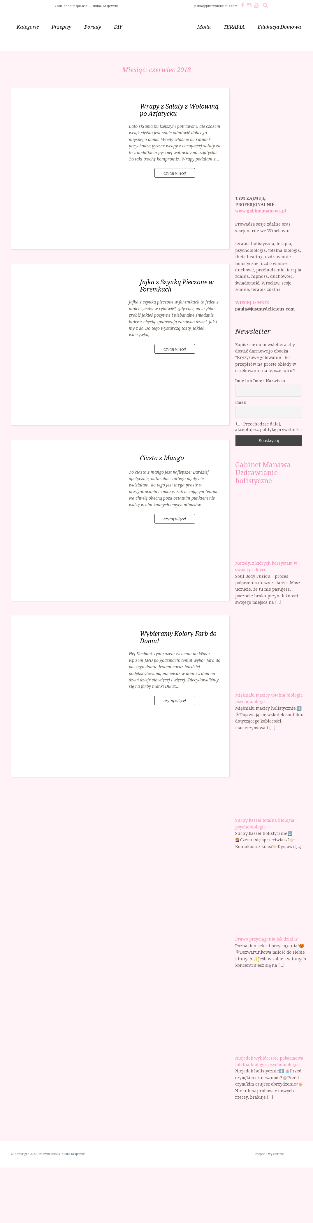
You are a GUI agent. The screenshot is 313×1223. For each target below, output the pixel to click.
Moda (204, 26)
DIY (118, 26)
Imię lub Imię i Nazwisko (260, 380)
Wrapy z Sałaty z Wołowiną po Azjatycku (179, 110)
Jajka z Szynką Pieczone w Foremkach (177, 285)
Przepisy (61, 26)
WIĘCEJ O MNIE (252, 302)
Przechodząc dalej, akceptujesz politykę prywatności (268, 426)
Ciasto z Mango (162, 458)
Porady (92, 26)
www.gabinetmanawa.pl (260, 211)
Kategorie (28, 26)
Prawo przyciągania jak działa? (266, 939)
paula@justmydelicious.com (216, 6)
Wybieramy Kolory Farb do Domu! (178, 637)
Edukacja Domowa (279, 26)
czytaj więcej (174, 173)
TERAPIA (234, 26)
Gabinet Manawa (263, 464)
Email (241, 402)
